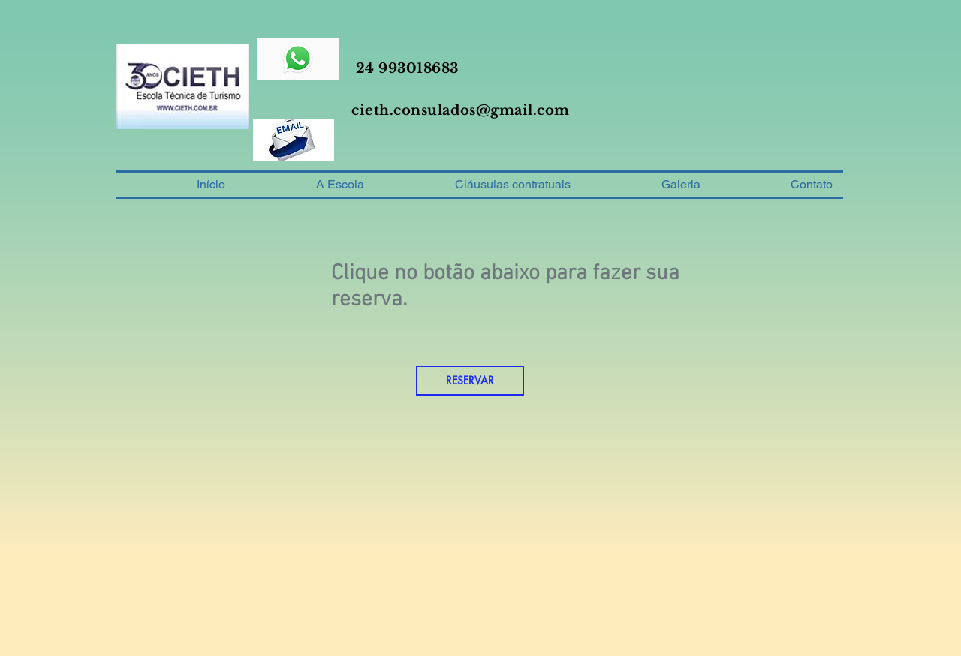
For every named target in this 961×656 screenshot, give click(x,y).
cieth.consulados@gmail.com (460, 110)
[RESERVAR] (470, 381)
